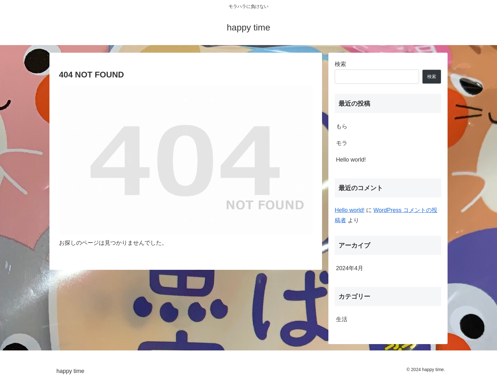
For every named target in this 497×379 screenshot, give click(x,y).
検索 (340, 64)
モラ (341, 143)
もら (341, 126)
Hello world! (351, 159)
